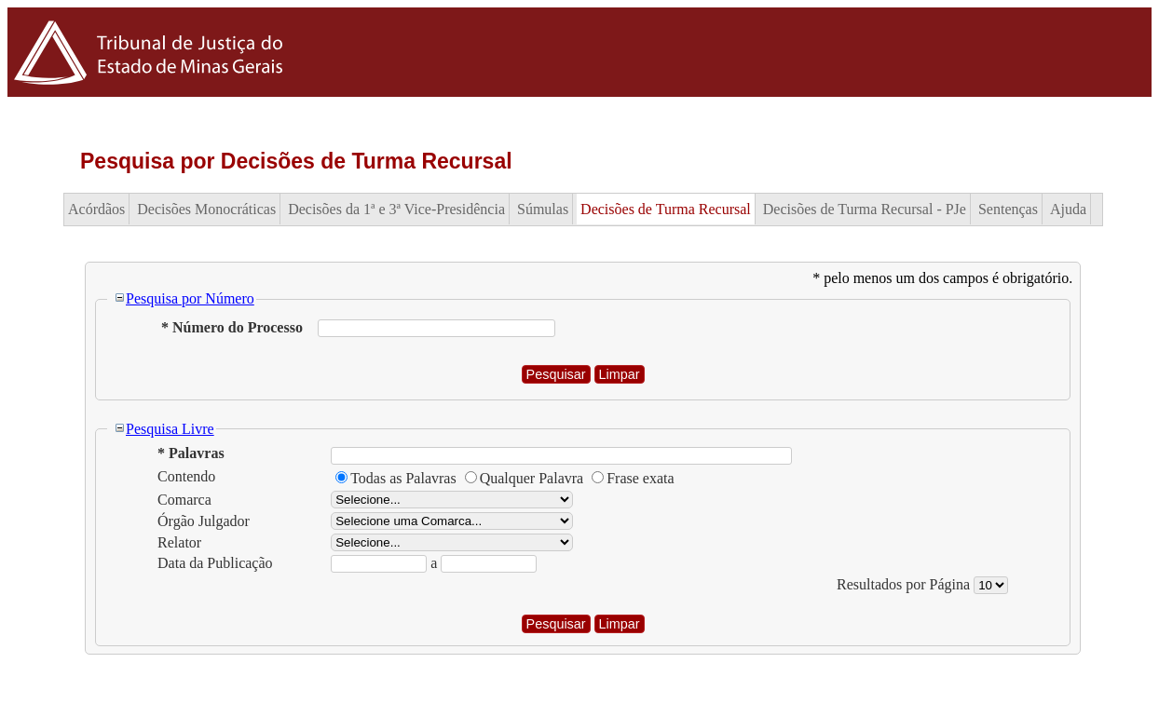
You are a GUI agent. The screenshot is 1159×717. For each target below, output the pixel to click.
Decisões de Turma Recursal (665, 209)
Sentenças (1008, 209)
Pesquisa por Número (184, 298)
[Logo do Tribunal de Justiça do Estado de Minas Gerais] (151, 92)
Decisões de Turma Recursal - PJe (864, 209)
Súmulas (542, 209)
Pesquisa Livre (164, 429)
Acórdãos (96, 209)
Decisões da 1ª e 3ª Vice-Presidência (396, 209)
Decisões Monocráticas (206, 209)
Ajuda (1068, 209)
